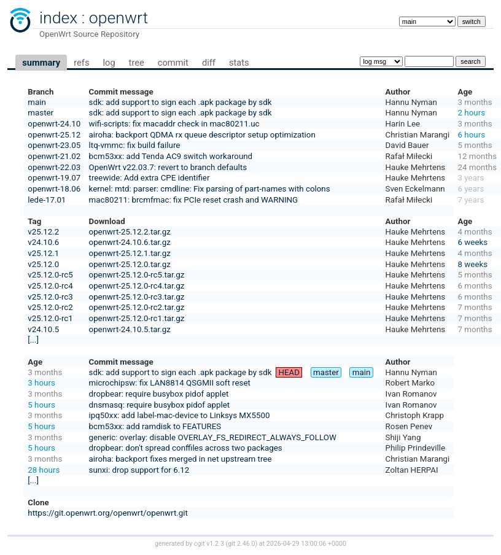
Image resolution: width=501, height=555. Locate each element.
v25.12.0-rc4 (50, 285)
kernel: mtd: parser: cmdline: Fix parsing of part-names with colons (209, 188)
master (40, 112)
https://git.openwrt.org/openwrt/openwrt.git (108, 513)
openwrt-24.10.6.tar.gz (130, 242)
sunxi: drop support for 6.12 (139, 470)
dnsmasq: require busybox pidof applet (159, 404)
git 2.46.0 (241, 544)
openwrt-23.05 (54, 145)
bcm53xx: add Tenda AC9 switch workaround (171, 156)
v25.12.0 (43, 264)
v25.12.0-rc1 (50, 318)
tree (136, 62)
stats (239, 62)
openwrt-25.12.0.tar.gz (130, 264)
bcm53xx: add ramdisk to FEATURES (155, 426)
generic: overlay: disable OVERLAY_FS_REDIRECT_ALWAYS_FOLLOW (212, 437)
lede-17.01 (47, 199)
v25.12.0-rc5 (50, 274)
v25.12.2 (43, 231)
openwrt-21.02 (54, 156)
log (109, 62)
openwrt (118, 18)
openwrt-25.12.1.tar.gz (130, 253)
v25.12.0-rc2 (50, 307)
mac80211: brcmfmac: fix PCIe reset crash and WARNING (193, 199)
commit (173, 62)
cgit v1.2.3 (209, 544)
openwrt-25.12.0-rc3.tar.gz (137, 296)
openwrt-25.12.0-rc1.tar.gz (137, 318)
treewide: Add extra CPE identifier (149, 177)
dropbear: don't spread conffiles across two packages (185, 447)
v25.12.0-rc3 (50, 296)
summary (41, 62)
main (37, 102)
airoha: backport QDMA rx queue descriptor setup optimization (202, 134)
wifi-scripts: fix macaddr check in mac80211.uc (174, 123)
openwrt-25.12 (54, 134)
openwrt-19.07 (54, 177)
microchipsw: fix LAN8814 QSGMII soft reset (170, 382)
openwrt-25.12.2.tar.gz (130, 231)
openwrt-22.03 (54, 167)
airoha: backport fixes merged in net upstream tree (180, 459)
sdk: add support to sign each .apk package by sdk (180, 102)
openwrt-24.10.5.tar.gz (130, 329)
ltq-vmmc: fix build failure (135, 145)
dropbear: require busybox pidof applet (159, 393)
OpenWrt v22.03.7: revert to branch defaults (168, 167)
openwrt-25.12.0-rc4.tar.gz (137, 285)
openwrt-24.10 (54, 123)
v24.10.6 (43, 242)
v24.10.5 (43, 329)
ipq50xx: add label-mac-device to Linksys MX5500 (179, 415)
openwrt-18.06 (54, 188)
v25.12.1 (43, 253)
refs (81, 62)
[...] (33, 339)
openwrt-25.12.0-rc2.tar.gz (137, 307)
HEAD (289, 372)
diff (209, 62)
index (58, 18)
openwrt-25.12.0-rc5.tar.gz (137, 274)
